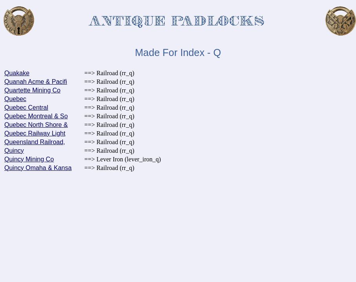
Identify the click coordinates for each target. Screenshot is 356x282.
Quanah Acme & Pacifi (35, 81)
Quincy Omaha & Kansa (38, 167)
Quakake (16, 73)
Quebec (15, 99)
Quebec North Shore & (36, 124)
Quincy (14, 150)
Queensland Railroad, (34, 142)
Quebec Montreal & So (36, 116)
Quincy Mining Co (29, 159)
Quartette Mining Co (32, 90)
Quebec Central (26, 107)
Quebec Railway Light (34, 133)
